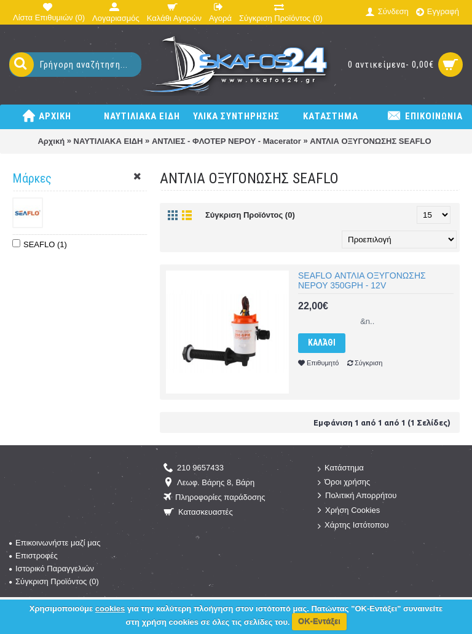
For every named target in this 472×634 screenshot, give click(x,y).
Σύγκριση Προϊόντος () (54, 581)
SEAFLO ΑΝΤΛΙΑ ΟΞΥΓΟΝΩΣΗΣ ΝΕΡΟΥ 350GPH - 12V (362, 280)
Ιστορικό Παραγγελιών (51, 568)
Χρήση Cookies (349, 510)
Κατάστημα (341, 468)
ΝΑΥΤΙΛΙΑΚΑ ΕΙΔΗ (108, 141)
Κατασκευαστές (198, 512)
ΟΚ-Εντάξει (319, 621)
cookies (110, 608)
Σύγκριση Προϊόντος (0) (250, 215)
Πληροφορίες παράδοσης (214, 498)
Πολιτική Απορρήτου (357, 496)
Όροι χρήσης (344, 482)
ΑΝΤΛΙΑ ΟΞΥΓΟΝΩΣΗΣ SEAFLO (370, 141)
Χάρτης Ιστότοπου (353, 525)
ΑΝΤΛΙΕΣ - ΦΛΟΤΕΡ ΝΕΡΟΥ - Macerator (226, 141)
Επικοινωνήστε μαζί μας (54, 542)
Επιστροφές (33, 555)
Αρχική (51, 141)
